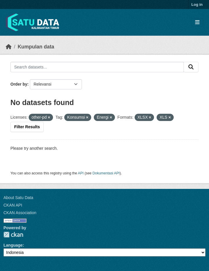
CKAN (13, 235)
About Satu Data (18, 197)
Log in (197, 4)
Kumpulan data (36, 47)
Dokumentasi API (106, 173)
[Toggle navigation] (197, 22)
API (81, 173)
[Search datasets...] (97, 67)
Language (13, 245)
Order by (18, 84)
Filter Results (27, 126)
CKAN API (12, 205)
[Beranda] (9, 47)
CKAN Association (19, 212)
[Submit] (191, 67)
